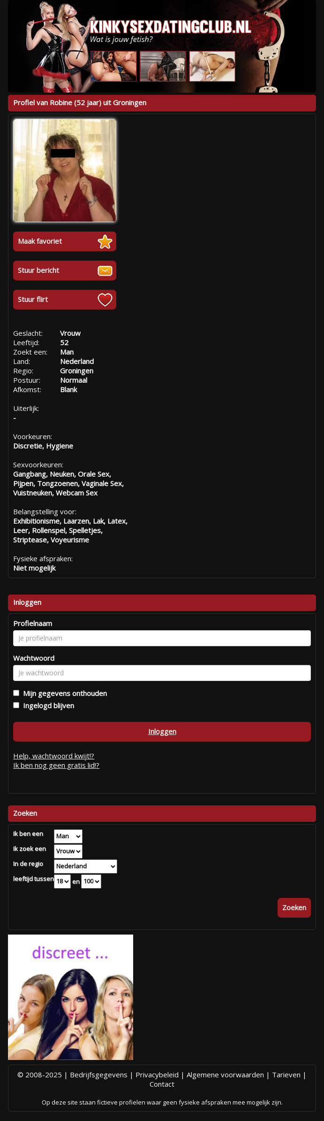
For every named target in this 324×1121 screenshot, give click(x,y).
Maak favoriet (40, 241)
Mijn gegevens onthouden (63, 693)
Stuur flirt (33, 299)
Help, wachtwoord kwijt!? (53, 755)
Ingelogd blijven (46, 705)
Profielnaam (32, 623)
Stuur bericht (38, 270)
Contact (162, 1084)
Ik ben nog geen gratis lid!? (56, 765)
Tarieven (286, 1074)
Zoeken (294, 907)
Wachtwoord (33, 658)
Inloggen (162, 731)
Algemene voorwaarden (225, 1074)
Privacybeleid (157, 1074)
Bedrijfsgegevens (99, 1074)
